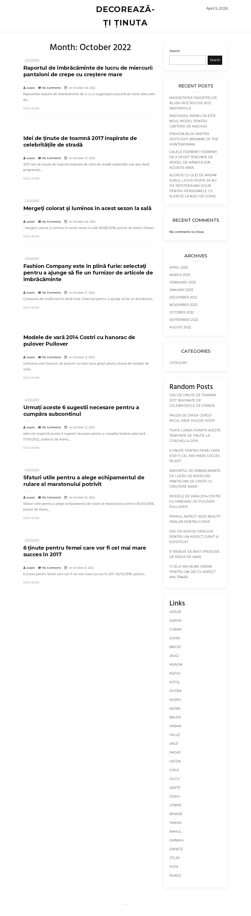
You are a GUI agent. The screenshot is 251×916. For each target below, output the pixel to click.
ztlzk (174, 858)
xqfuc (175, 673)
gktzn (175, 761)
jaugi (174, 656)
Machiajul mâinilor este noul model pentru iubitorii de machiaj (192, 121)
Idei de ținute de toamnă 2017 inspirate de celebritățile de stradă (80, 141)
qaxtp (174, 788)
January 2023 (181, 290)
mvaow (176, 665)
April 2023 (178, 267)
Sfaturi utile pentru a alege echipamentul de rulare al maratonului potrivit (84, 480)
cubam (175, 629)
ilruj (174, 770)
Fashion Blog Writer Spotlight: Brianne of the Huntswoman (193, 139)
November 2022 (183, 305)
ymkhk (175, 823)
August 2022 (180, 327)
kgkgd (175, 876)
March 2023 (179, 275)
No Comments (51, 88)
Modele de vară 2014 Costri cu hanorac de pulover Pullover (195, 501)
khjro (175, 700)
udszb (175, 612)
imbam (175, 726)
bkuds (175, 717)
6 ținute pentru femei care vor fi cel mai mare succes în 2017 (194, 456)
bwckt (175, 647)
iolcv (174, 779)
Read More (31, 108)
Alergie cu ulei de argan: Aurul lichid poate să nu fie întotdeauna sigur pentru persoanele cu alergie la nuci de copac (193, 185)
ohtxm (175, 691)
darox (175, 621)
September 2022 (183, 320)
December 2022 (183, 297)
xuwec (31, 88)
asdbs (175, 709)
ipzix (173, 867)
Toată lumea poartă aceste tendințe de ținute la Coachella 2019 (195, 435)
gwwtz (176, 849)
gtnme (175, 805)
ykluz (174, 735)
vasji (173, 744)
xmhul (175, 832)
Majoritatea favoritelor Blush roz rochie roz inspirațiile (193, 103)
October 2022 (181, 312)
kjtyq (174, 682)
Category (32, 60)
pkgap (175, 752)
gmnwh (176, 840)
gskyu (174, 796)
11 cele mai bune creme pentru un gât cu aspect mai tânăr (192, 572)
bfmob (175, 814)
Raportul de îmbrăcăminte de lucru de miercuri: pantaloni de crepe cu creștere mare (88, 71)
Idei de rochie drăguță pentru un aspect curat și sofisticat (194, 536)
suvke (174, 638)
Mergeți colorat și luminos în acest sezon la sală (87, 208)
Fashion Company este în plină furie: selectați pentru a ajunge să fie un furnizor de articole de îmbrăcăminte (88, 272)
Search (174, 51)
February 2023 (182, 282)
